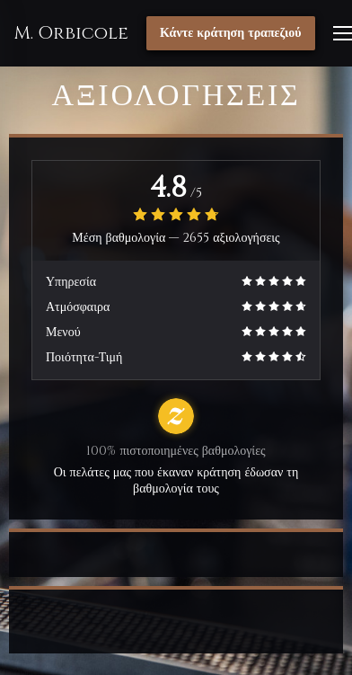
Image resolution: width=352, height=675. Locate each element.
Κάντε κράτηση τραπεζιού (231, 32)
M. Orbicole (70, 33)
